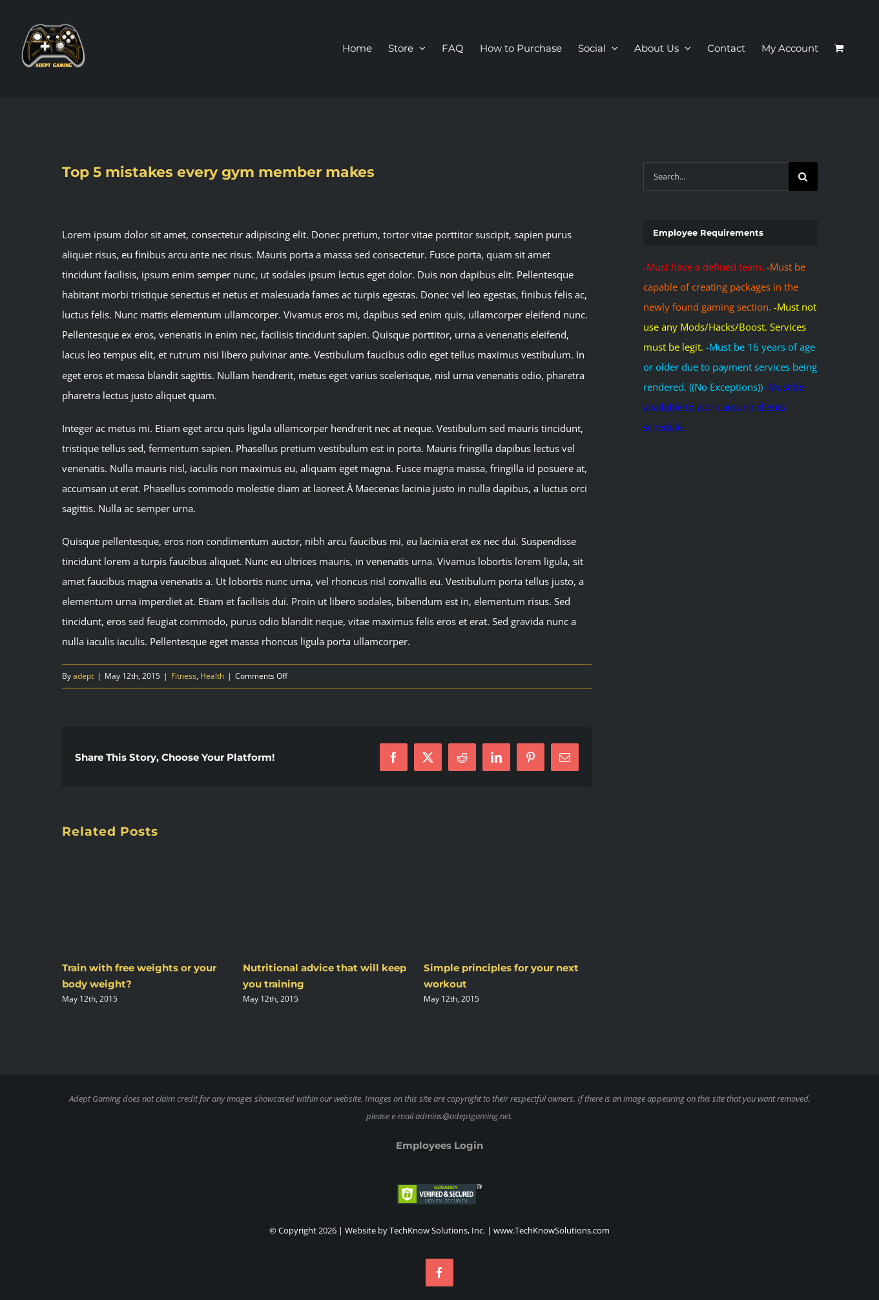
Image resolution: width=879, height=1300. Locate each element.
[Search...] (715, 176)
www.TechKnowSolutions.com (551, 1230)
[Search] (803, 176)
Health (212, 675)
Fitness (183, 675)
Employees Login (439, 1145)
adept (83, 675)
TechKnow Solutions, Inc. (437, 1230)
